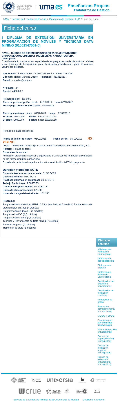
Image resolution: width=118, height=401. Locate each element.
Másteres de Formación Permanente (104, 251)
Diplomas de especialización (106, 259)
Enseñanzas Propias (89, 5)
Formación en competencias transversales (105, 322)
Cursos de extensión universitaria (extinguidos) (104, 361)
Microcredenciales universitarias (107, 330)
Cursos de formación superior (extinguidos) (104, 349)
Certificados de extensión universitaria (106, 283)
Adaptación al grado (105, 300)
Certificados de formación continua (106, 293)
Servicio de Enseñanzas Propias (29, 19)
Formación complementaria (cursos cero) (106, 309)
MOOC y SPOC (106, 315)
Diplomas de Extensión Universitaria (104, 274)
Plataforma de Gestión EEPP (64, 19)
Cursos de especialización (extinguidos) (106, 338)
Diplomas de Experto (104, 266)
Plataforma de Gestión (91, 10)
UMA (6, 19)
